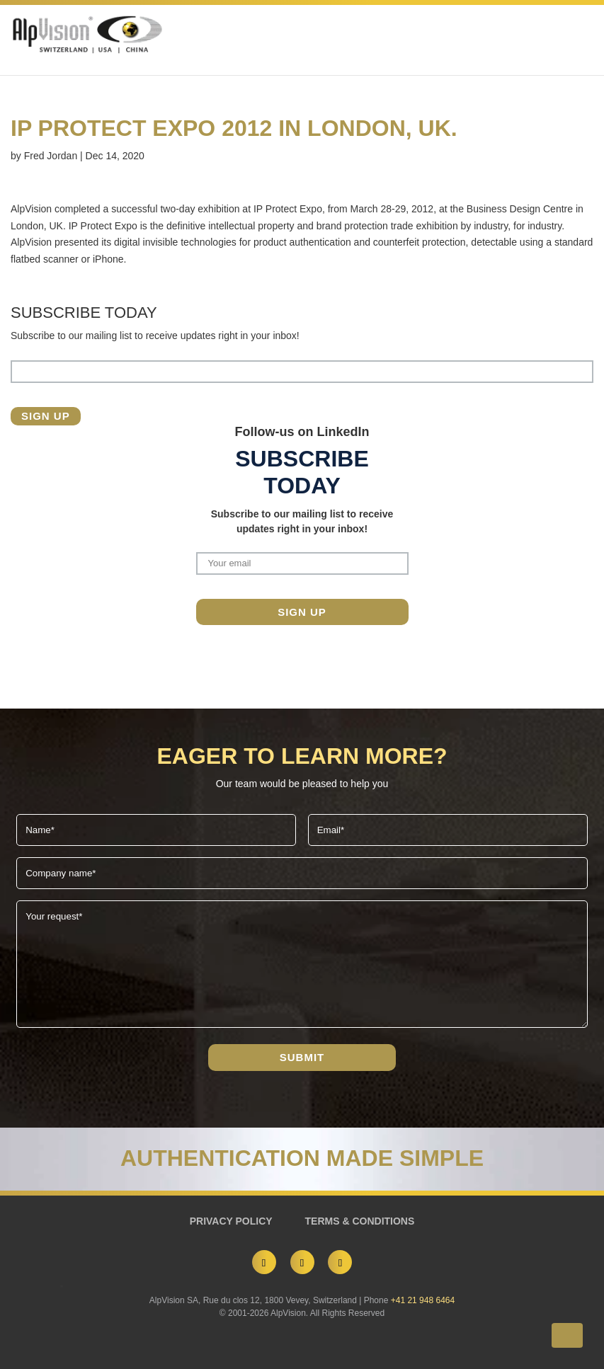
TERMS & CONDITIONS (360, 1221)
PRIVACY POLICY (231, 1221)
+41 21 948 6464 (423, 1300)
